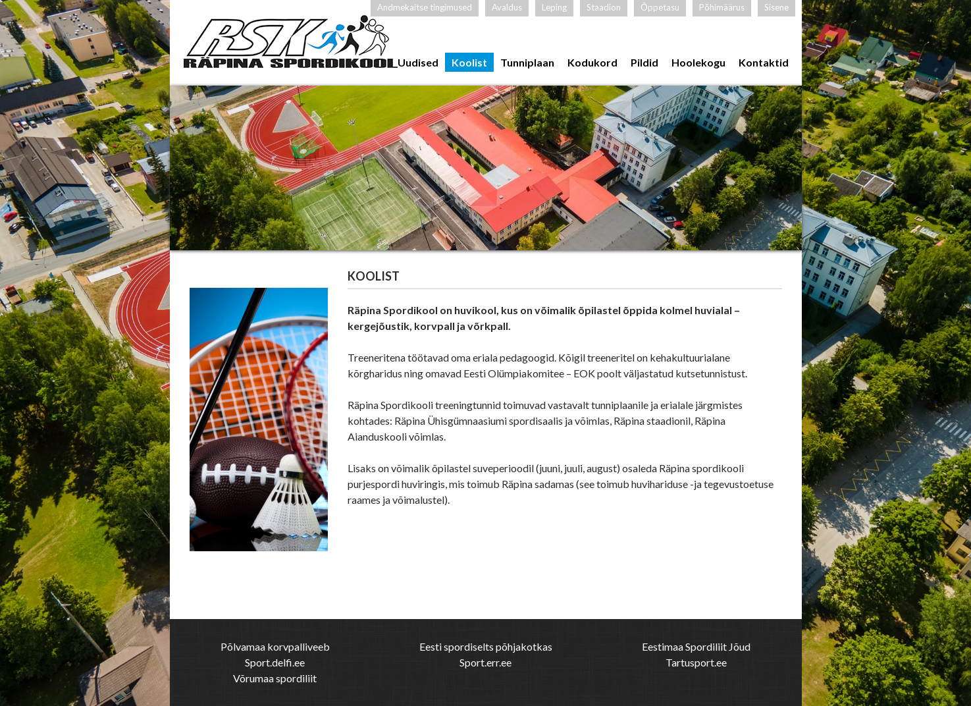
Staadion (604, 7)
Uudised (418, 62)
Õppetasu (660, 7)
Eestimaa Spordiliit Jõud (696, 646)
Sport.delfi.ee (275, 662)
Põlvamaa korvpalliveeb (275, 646)
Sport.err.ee (485, 662)
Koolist (469, 62)
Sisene (776, 7)
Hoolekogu (698, 62)
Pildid (644, 62)
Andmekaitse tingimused (424, 7)
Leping (554, 7)
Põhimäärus (722, 7)
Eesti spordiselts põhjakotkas (485, 646)
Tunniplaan (527, 62)
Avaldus (507, 7)
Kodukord (592, 62)
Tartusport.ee (696, 662)
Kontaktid (764, 62)
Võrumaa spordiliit (275, 678)
